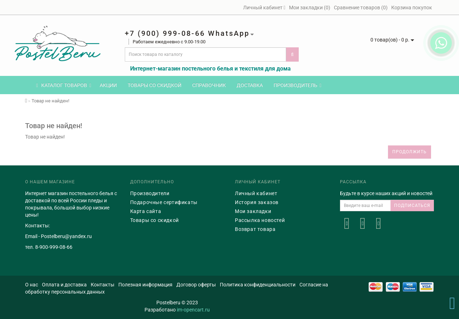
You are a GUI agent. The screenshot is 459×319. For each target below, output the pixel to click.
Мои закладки (253, 211)
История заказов (257, 202)
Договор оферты (196, 284)
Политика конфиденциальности (257, 284)
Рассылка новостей (260, 220)
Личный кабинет (256, 193)
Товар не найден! (50, 100)
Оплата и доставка (64, 284)
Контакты (102, 284)
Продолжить (409, 151)
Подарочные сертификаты (164, 202)
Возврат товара (255, 229)
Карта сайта (145, 211)
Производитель (297, 85)
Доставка (250, 85)
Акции (108, 85)
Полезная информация (145, 284)
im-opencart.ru (193, 310)
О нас (31, 284)
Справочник (209, 85)
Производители (150, 193)
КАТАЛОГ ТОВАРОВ (63, 85)
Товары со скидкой (154, 85)
